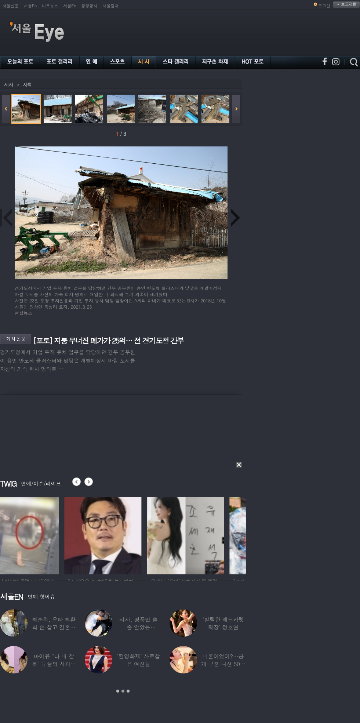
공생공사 (89, 5)
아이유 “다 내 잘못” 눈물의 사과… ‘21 (54, 663)
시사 (8, 84)
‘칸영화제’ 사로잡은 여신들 (138, 660)
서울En (69, 5)
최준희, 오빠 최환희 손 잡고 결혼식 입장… (54, 627)
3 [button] (128, 691)
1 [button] (117, 691)
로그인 (324, 5)
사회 (27, 84)
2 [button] (122, 691)
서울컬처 (111, 5)
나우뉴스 (50, 5)
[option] (38, 535)
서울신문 (11, 5)
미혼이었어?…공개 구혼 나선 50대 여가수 (223, 663)
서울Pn (30, 5)
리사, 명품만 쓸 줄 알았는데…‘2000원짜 (138, 627)
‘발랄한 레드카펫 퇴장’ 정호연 (223, 623)
